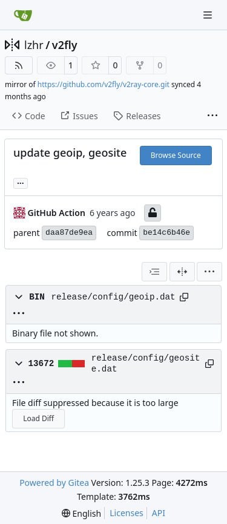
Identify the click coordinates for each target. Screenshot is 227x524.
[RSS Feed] (19, 65)
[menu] (209, 271)
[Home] (23, 15)
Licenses (126, 513)
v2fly (64, 45)
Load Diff (38, 418)
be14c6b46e (166, 232)
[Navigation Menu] (209, 15)
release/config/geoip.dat (113, 297)
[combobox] (154, 271)
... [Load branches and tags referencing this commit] (20, 182)
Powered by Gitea (54, 482)
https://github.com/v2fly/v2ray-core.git (103, 84)
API (158, 513)
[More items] (212, 116)
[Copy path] (184, 297)
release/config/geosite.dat (145, 363)
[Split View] (182, 271)
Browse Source (176, 155)
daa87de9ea (69, 232)
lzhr (34, 45)
